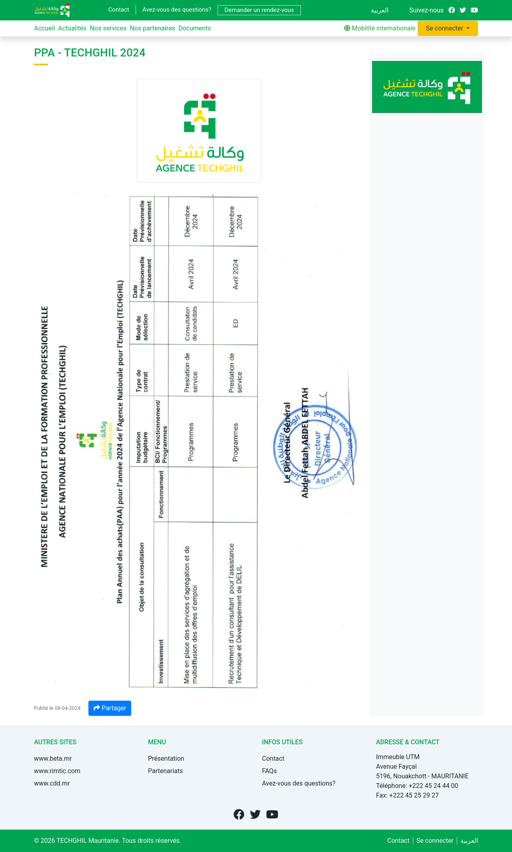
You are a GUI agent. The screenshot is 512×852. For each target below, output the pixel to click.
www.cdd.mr (52, 783)
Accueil (44, 28)
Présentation (166, 758)
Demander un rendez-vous (259, 10)
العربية (379, 10)
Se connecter (445, 28)
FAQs (269, 771)
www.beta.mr (53, 758)
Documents (194, 28)
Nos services (108, 28)
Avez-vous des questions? (176, 9)
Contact (118, 9)
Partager (110, 708)
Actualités (72, 28)
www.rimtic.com (57, 771)
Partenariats (165, 771)
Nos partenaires (152, 28)
